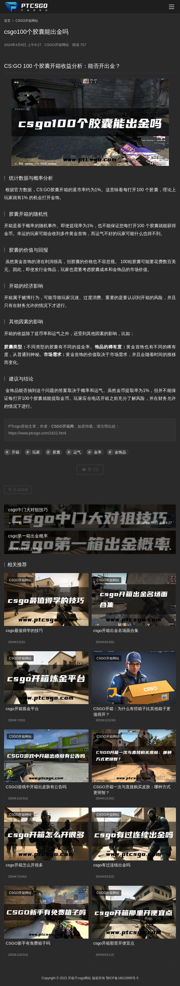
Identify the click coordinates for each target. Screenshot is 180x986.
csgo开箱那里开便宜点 (114, 943)
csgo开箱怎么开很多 (24, 865)
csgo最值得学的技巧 (24, 630)
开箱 (15, 452)
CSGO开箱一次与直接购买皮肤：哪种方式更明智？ (131, 789)
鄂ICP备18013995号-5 (122, 978)
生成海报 (18, 490)
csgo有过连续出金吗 (112, 865)
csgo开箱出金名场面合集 (116, 630)
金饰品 (120, 452)
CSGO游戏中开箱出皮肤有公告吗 (36, 786)
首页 (7, 21)
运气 (77, 452)
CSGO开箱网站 (57, 45)
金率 (98, 452)
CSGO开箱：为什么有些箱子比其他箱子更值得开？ (131, 711)
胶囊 (56, 452)
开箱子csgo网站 (79, 978)
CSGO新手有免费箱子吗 (28, 943)
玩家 (36, 452)
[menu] (171, 7)
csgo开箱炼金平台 (22, 708)
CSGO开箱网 (62, 426)
